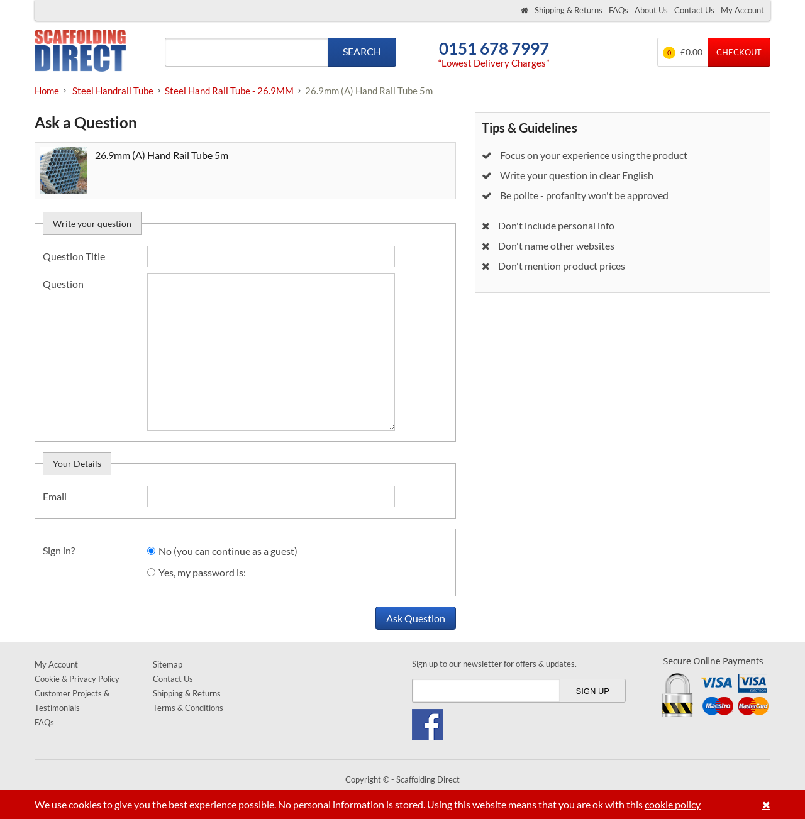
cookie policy (673, 804)
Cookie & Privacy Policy (77, 679)
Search (362, 51)
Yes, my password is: (202, 572)
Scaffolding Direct (80, 52)
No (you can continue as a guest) (227, 551)
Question (63, 284)
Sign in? (59, 550)
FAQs (618, 10)
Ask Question (415, 618)
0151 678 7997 (494, 49)
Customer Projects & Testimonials (72, 700)
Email (55, 496)
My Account (742, 10)
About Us (651, 10)
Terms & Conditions (188, 708)
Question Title (74, 256)
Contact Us (694, 10)
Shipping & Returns (568, 10)
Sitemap (167, 664)
